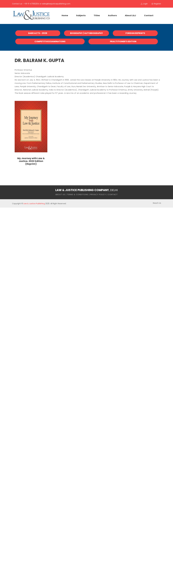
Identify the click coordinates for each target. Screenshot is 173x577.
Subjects (81, 15)
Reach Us (157, 203)
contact (148, 15)
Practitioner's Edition (123, 41)
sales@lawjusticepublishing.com (56, 3)
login (144, 3)
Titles (97, 15)
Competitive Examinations (49, 41)
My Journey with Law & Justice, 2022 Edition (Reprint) (31, 161)
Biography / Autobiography (86, 33)
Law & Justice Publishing (34, 203)
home (65, 15)
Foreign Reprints (135, 33)
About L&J (130, 15)
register (156, 3)
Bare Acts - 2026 (37, 33)
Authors (112, 15)
